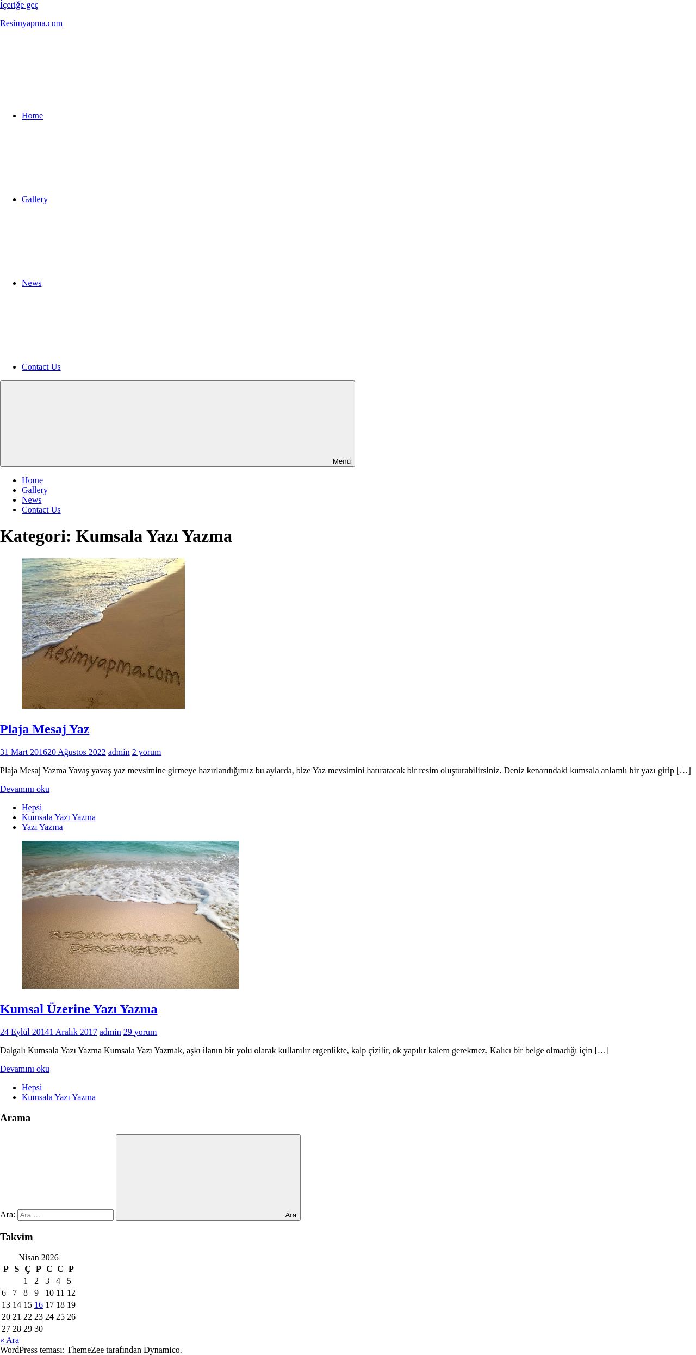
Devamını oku (24, 789)
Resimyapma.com (31, 23)
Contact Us (41, 509)
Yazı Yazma (42, 827)
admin (119, 752)
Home (32, 480)
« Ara (9, 1340)
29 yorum (140, 1031)
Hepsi (32, 807)
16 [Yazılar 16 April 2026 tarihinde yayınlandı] (38, 1304)
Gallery (35, 490)
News (31, 499)
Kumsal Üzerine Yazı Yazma (79, 1009)
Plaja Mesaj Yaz (44, 729)
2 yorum (146, 752)
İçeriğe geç (19, 4)
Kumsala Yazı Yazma (59, 817)
